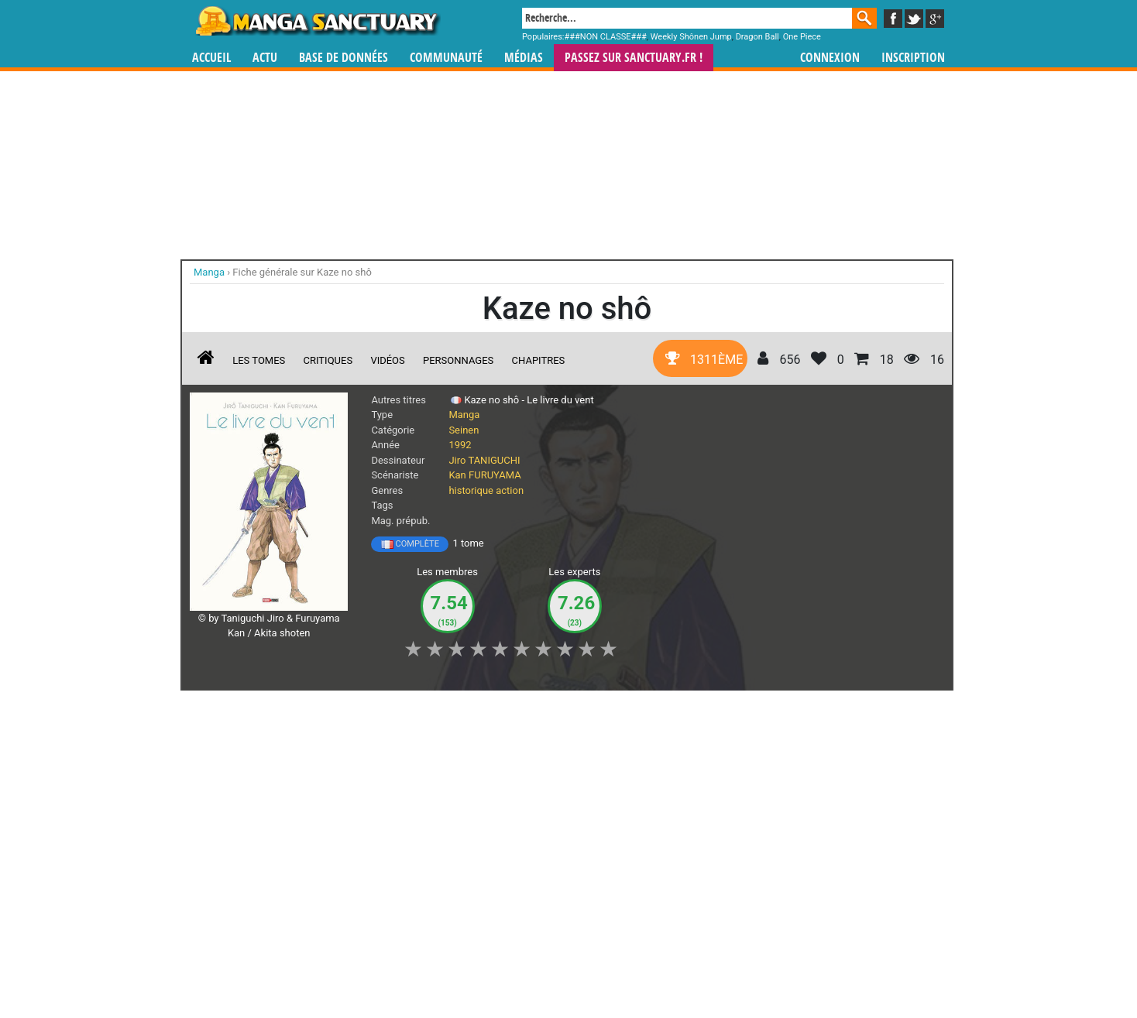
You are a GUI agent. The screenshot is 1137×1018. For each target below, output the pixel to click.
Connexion (830, 57)
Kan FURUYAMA (484, 475)
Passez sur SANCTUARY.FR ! (633, 57)
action (510, 490)
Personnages (458, 360)
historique (470, 490)
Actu (264, 57)
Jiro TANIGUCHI (484, 460)
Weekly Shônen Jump (691, 37)
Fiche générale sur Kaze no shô (302, 272)
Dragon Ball (757, 37)
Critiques (328, 360)
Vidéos (387, 360)
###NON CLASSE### (606, 37)
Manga (316, 21)
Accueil (211, 57)
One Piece (802, 37)
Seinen (463, 430)
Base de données (343, 57)
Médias (523, 57)
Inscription (913, 57)
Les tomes (258, 360)
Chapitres (538, 360)
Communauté (446, 57)
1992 (459, 445)
